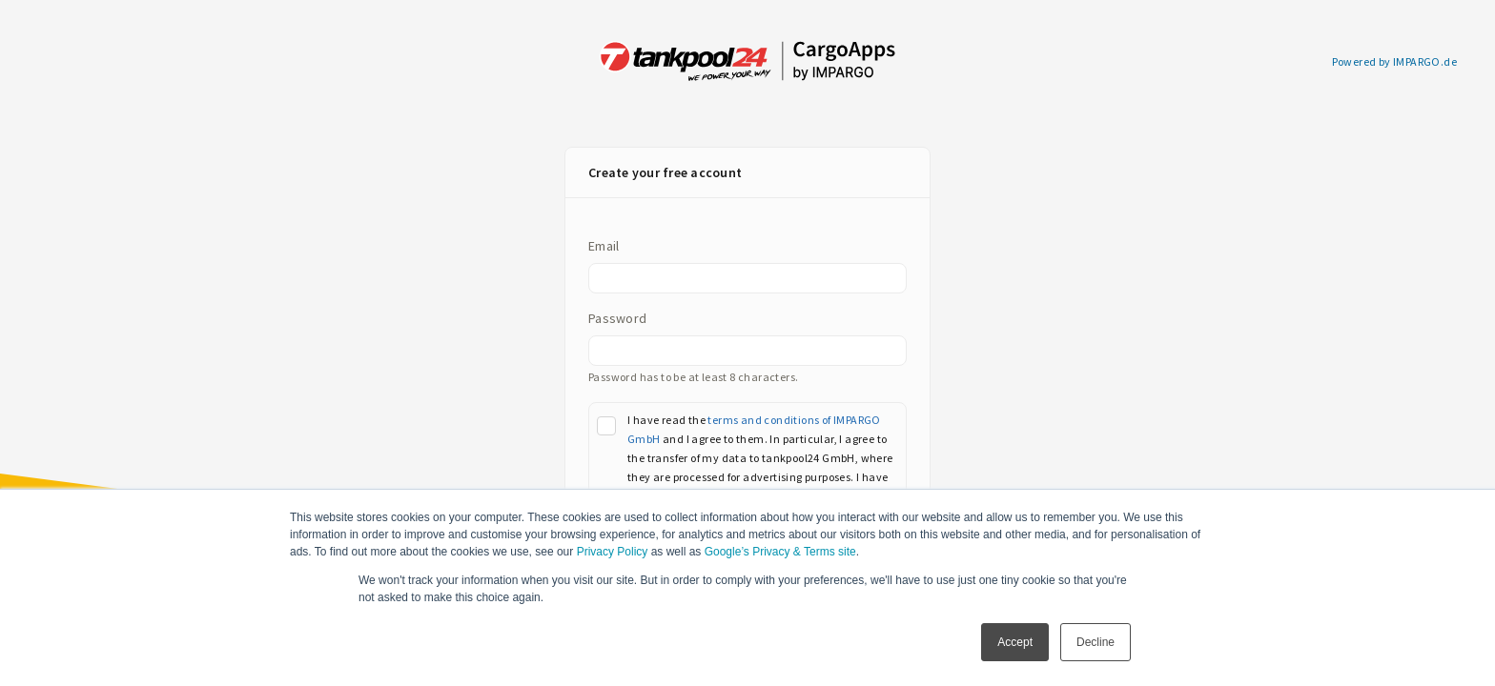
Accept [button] (1015, 642)
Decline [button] (1095, 642)
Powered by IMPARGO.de (1394, 61)
